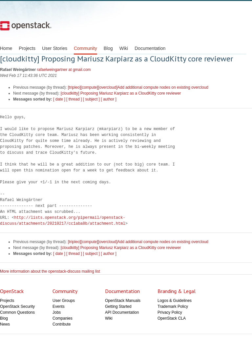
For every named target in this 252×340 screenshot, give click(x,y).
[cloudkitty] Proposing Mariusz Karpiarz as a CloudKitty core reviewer (121, 93)
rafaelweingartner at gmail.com (64, 69)
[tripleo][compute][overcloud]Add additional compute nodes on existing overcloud (138, 87)
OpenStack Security (17, 306)
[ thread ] (74, 99)
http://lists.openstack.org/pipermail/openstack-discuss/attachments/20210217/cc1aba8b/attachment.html (62, 220)
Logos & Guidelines (175, 300)
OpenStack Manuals (122, 300)
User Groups (63, 300)
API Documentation (122, 312)
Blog (108, 48)
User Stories (54, 48)
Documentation (150, 48)
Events (58, 306)
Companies (62, 318)
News (5, 324)
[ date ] (59, 99)
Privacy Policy (170, 312)
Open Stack (26, 25)
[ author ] (108, 99)
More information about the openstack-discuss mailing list (50, 271)
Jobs (56, 312)
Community (85, 48)
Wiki (123, 48)
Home (6, 48)
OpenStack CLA (172, 318)
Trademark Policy (173, 306)
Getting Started (118, 306)
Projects (27, 48)
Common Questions (17, 312)
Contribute (61, 324)
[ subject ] (91, 99)
